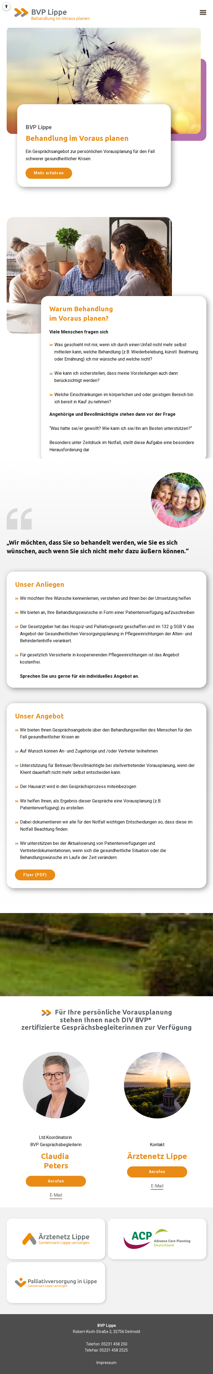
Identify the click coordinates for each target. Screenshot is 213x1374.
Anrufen (56, 1181)
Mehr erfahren (49, 173)
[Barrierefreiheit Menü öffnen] (6, 6)
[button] (203, 12)
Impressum (106, 1362)
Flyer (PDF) (35, 875)
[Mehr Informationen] (50, 14)
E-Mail (56, 1195)
